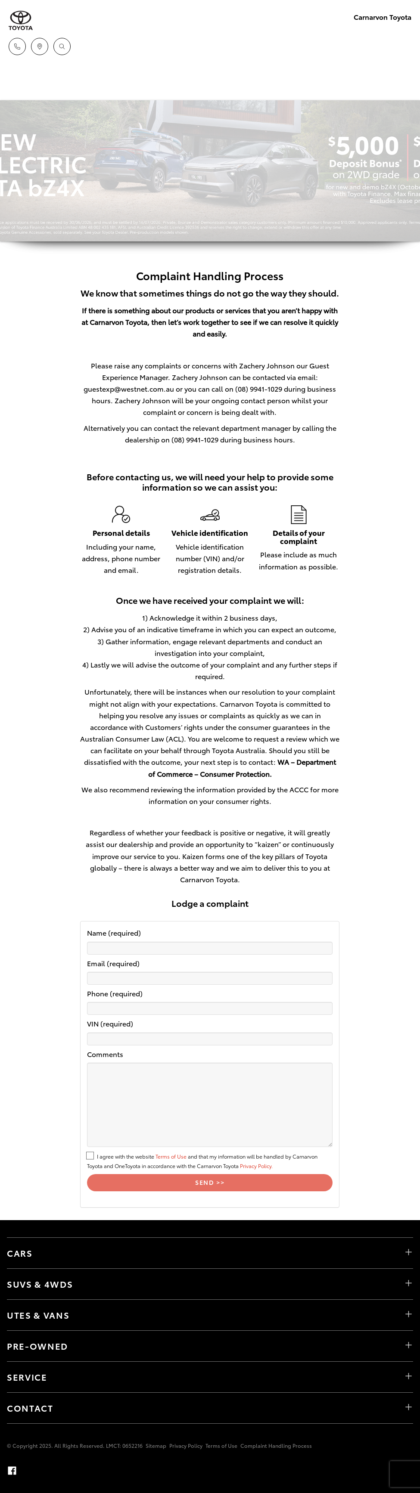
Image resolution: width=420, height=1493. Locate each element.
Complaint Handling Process (276, 1445)
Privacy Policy (185, 1445)
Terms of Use (171, 1156)
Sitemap (156, 1445)
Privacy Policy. (256, 1165)
